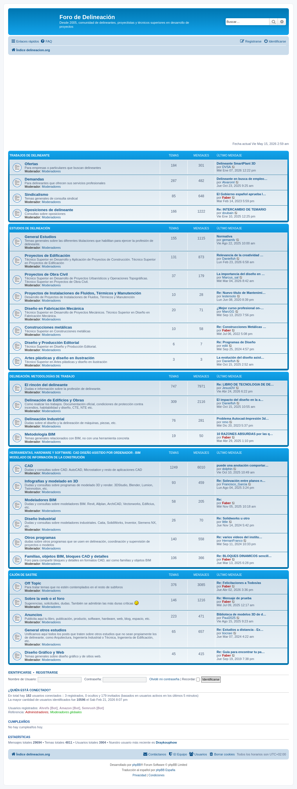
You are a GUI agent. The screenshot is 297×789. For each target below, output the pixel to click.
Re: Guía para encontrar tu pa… (241, 652)
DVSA (226, 167)
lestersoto (229, 296)
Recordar (191, 679)
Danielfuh (229, 258)
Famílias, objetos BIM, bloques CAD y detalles (66, 556)
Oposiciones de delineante (49, 210)
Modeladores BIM (40, 500)
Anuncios (33, 615)
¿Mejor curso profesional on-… (240, 308)
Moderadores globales (66, 712)
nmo (225, 422)
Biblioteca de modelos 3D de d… (241, 614)
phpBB (136, 764)
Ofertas (31, 164)
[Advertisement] (148, 98)
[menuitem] (46, 41)
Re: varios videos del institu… (239, 537)
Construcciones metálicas (48, 327)
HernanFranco (232, 540)
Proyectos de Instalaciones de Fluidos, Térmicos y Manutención (83, 293)
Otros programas (40, 537)
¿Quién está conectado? (29, 690)
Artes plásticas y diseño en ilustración (59, 358)
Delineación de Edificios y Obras (54, 400)
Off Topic (33, 583)
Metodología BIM (40, 434)
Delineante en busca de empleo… (242, 178)
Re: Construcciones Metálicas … (241, 327)
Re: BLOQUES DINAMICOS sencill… (244, 556)
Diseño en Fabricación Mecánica (54, 308)
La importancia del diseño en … (241, 274)
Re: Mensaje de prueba (234, 598)
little (225, 521)
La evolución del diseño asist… (240, 357)
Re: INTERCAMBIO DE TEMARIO (241, 209)
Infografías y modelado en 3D (51, 481)
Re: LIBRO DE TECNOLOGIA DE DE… (245, 384)
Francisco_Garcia (234, 484)
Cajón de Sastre (23, 574)
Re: (219, 499)
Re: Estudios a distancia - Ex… (240, 629)
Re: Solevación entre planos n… (241, 480)
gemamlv (228, 240)
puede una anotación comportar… (242, 465)
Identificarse (20, 672)
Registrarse (47, 672)
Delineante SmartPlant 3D (236, 163)
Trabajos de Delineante (30, 155)
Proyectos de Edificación (47, 255)
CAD (29, 466)
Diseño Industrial (40, 519)
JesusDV (228, 388)
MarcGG (228, 311)
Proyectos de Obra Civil (46, 274)
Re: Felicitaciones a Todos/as (239, 583)
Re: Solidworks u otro (233, 518)
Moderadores (51, 171)
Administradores (36, 712)
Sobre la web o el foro (44, 598)
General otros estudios (45, 630)
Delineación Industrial (44, 419)
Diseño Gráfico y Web (44, 652)
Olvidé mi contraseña (164, 679)
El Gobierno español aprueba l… (241, 194)
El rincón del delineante (46, 385)
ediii (225, 345)
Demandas (34, 179)
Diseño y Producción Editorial (52, 342)
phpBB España (165, 770)
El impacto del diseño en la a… (240, 399)
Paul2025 (229, 618)
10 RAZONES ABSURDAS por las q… (245, 434)
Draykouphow (166, 742)
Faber (226, 197)
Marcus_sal (230, 277)
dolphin (227, 469)
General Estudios (40, 237)
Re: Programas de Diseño (236, 342)
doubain (227, 213)
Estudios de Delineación (30, 228)
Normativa (224, 236)
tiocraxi (227, 633)
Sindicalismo (36, 194)
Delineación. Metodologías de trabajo (42, 376)
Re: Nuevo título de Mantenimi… (241, 292)
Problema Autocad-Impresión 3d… (243, 418)
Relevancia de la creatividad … (240, 255)
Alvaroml (228, 182)
